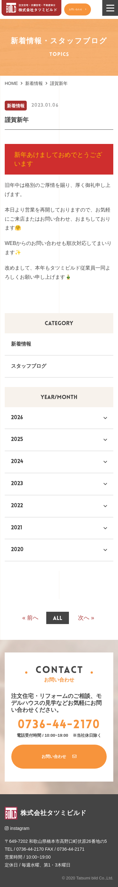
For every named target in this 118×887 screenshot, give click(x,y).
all (57, 619)
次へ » (86, 618)
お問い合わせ (79, 9)
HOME (11, 83)
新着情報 (34, 83)
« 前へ (30, 618)
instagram (17, 828)
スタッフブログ (28, 366)
